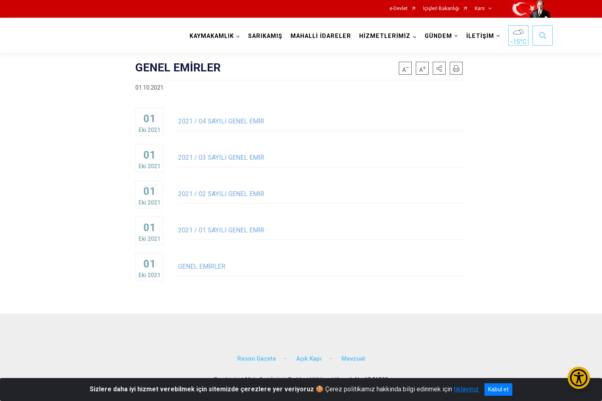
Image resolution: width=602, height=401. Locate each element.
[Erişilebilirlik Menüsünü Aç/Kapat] (579, 378)
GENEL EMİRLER (322, 266)
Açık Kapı (309, 358)
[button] (439, 68)
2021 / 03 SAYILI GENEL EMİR (322, 157)
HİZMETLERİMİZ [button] (384, 36)
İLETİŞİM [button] (480, 36)
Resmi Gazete (256, 358)
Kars (480, 8)
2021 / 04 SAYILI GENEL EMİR (322, 121)
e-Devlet (398, 8)
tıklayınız (466, 389)
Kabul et (498, 389)
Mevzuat (353, 358)
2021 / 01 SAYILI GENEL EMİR (322, 230)
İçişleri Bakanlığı (441, 8)
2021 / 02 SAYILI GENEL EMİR (322, 194)
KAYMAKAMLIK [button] (211, 36)
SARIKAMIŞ (265, 36)
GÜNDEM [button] (438, 36)
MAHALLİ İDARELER (320, 36)
